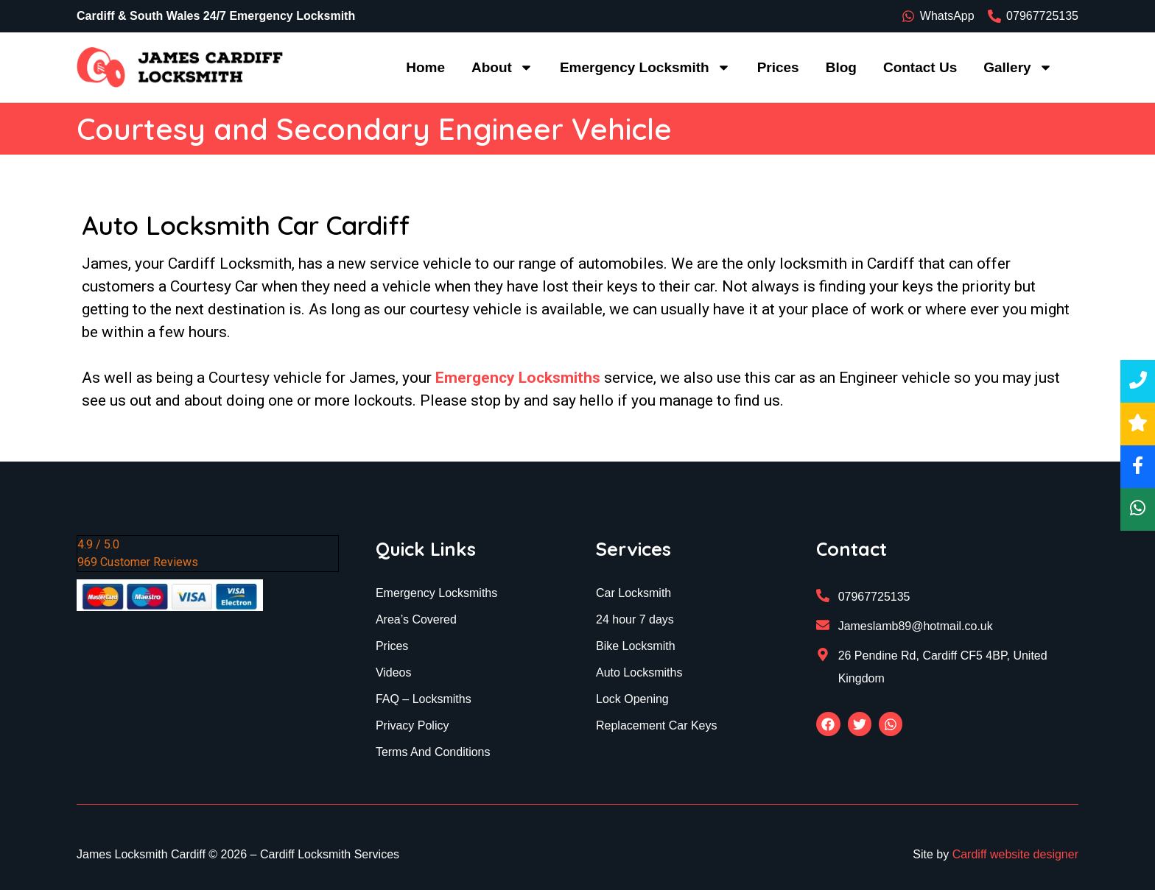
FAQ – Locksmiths (423, 699)
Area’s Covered (416, 619)
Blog (841, 67)
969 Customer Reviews (137, 562)
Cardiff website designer (1015, 854)
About (502, 67)
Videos (394, 672)
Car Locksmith (633, 593)
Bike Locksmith (635, 646)
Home (425, 67)
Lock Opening (632, 699)
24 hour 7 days (635, 619)
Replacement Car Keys (656, 725)
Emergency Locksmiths (517, 377)
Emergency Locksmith (645, 67)
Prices (778, 67)
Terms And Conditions (433, 752)
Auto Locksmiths (639, 672)
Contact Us (920, 67)
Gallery (1017, 67)
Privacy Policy (412, 725)
